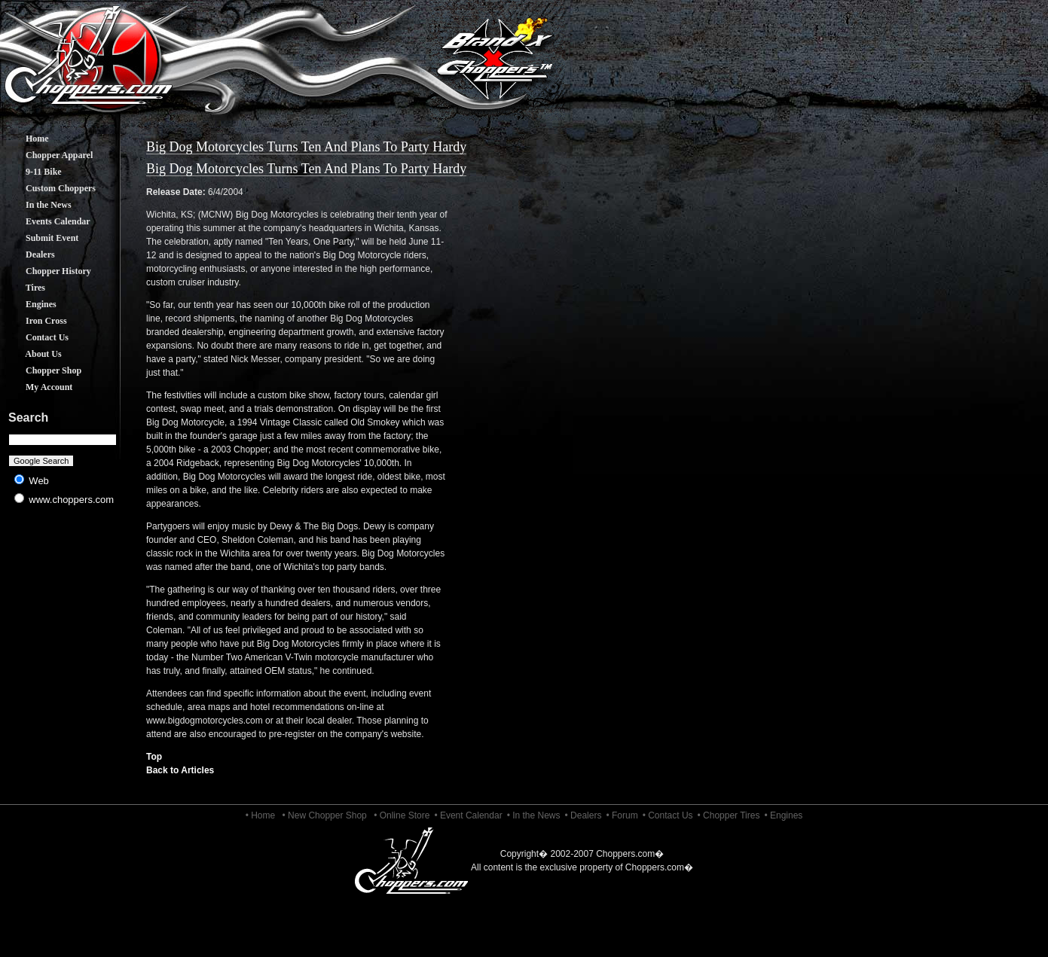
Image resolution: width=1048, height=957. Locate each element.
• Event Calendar (468, 815)
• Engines (783, 815)
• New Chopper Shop (325, 815)
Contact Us (36, 337)
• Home (261, 815)
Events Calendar (46, 221)
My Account (37, 387)
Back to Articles (180, 770)
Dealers (29, 254)
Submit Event (40, 238)
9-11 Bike (32, 171)
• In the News (534, 815)
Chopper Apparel (48, 155)
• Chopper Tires (729, 815)
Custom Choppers (49, 188)
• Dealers (583, 815)
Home (26, 138)
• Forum (621, 815)
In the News (37, 205)
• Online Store (401, 815)
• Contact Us (668, 815)
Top (154, 756)
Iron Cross (35, 320)
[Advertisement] (63, 632)
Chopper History (47, 271)
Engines (30, 304)
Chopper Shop (42, 370)
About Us (32, 354)
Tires (24, 287)
